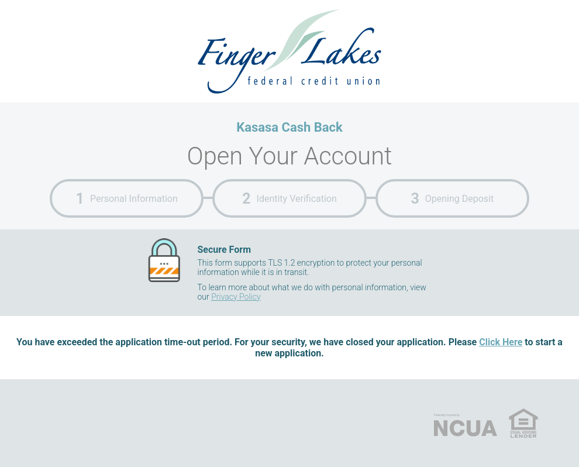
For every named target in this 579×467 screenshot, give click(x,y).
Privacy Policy (235, 296)
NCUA (465, 423)
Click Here (500, 342)
